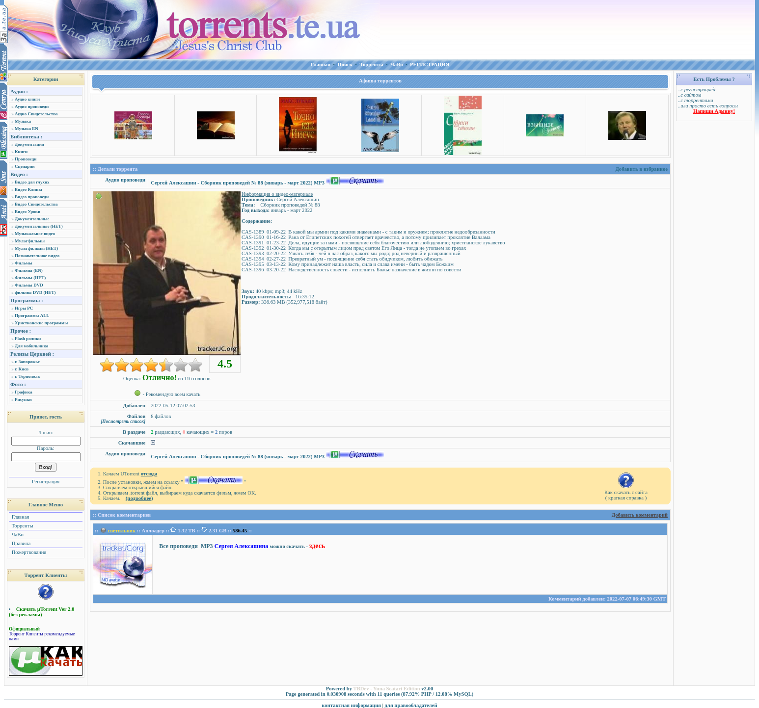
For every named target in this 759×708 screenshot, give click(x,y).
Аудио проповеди (32, 106)
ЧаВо (17, 534)
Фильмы (23, 263)
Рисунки (23, 399)
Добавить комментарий (640, 515)
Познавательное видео (37, 255)
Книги (21, 151)
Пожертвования (28, 552)
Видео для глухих (32, 182)
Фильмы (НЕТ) (30, 277)
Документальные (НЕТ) (39, 226)
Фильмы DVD (29, 285)
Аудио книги (27, 99)
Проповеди (25, 159)
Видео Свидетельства (36, 204)
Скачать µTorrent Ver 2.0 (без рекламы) (41, 611)
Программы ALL (32, 315)
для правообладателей (411, 705)
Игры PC (24, 308)
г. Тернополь (27, 376)
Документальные (32, 218)
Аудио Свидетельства (36, 113)
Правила (20, 543)
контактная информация (351, 705)
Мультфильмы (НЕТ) (36, 248)
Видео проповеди (32, 196)
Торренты (21, 525)
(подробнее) (139, 498)
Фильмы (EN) (29, 270)
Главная (19, 517)
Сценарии (25, 166)
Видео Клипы (28, 189)
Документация (29, 144)
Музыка (23, 121)
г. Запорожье (27, 361)
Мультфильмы (30, 240)
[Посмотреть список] (123, 421)
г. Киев (21, 369)
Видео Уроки (27, 211)
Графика (23, 392)
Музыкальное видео (35, 233)
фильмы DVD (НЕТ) (35, 292)
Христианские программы (41, 322)
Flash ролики (28, 338)
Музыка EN (26, 128)
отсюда (149, 473)
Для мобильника (31, 345)
